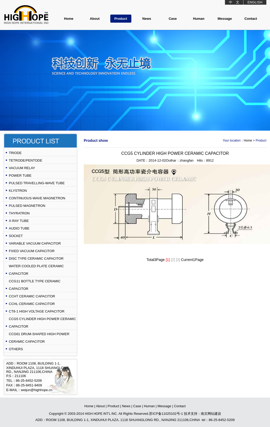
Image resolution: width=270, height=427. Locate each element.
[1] (168, 260)
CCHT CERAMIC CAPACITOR (32, 296)
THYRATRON (19, 213)
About (95, 19)
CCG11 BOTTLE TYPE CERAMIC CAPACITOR (34, 285)
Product (120, 19)
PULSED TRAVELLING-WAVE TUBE (37, 183)
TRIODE (15, 153)
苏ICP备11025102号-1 (166, 414)
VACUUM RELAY (22, 168)
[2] (173, 260)
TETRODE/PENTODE (25, 160)
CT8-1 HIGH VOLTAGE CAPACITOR (37, 311)
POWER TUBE (20, 175)
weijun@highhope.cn (36, 390)
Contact (251, 19)
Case (173, 19)
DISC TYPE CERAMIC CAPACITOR (36, 258)
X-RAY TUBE (19, 221)
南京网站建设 (211, 414)
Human (198, 19)
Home (68, 19)
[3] (178, 260)
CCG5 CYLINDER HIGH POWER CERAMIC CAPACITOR (42, 322)
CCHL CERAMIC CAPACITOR (32, 304)
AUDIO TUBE (19, 228)
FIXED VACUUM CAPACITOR (32, 251)
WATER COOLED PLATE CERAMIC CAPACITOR (36, 270)
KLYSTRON (18, 191)
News (146, 19)
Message (225, 19)
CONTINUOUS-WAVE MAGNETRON (37, 198)
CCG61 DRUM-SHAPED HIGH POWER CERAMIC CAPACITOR (39, 337)
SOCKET (16, 236)
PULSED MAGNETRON (27, 206)
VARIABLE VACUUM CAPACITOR (35, 243)
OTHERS (16, 349)
